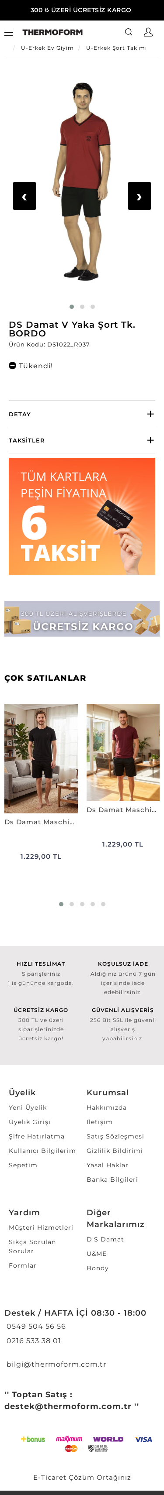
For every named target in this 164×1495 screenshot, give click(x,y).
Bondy (98, 1268)
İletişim (100, 1122)
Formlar (23, 1265)
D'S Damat (105, 1239)
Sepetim (23, 1165)
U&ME (97, 1254)
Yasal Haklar (108, 1165)
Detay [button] (20, 414)
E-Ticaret (49, 1477)
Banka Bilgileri (112, 1179)
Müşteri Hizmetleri (41, 1227)
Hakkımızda (107, 1107)
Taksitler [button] (27, 440)
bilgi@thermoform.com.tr (55, 1364)
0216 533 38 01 (32, 1341)
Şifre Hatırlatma (37, 1136)
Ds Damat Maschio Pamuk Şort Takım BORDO (123, 810)
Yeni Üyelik (28, 1107)
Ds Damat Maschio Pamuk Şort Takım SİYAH (41, 822)
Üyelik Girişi (30, 1122)
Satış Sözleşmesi (115, 1136)
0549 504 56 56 (35, 1326)
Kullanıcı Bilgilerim (42, 1151)
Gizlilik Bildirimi (115, 1151)
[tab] (82, 414)
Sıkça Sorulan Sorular (32, 1246)
